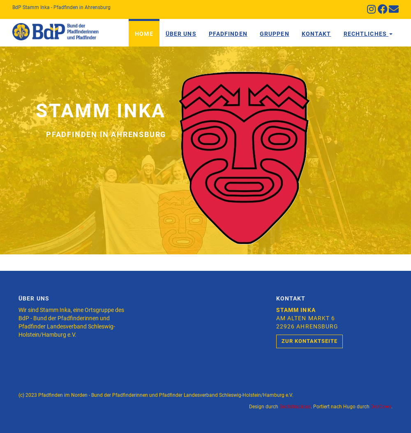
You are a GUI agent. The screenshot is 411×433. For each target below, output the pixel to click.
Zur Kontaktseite (310, 341)
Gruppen (274, 33)
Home (144, 33)
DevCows (381, 407)
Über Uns (181, 33)
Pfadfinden (228, 33)
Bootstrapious (295, 407)
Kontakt (316, 33)
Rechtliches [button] (368, 33)
